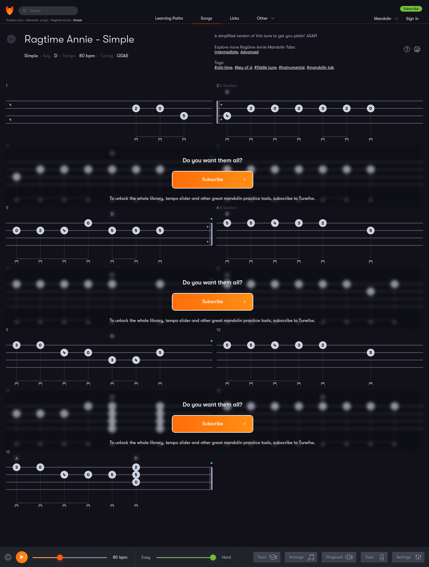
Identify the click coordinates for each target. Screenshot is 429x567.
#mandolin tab (320, 67)
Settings (409, 557)
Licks (234, 18)
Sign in (412, 18)
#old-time (223, 67)
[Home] (9, 10)
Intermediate (226, 51)
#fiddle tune (265, 67)
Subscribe (411, 9)
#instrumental (291, 67)
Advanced (249, 51)
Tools (374, 557)
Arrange (301, 557)
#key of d (243, 67)
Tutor (267, 557)
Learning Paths (169, 18)
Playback (339, 557)
